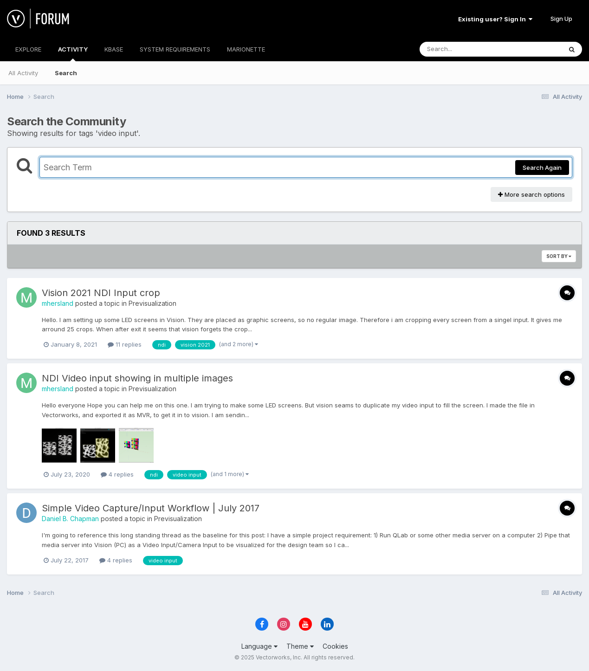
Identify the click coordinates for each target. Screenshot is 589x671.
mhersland (57, 303)
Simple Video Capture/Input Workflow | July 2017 (150, 508)
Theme (300, 646)
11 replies (125, 344)
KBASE (113, 49)
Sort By (558, 256)
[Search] (465, 49)
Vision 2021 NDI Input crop (101, 292)
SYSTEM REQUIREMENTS (175, 49)
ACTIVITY (73, 53)
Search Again (542, 167)
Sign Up (561, 18)
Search (66, 73)
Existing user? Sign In (495, 19)
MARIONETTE (246, 49)
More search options (531, 194)
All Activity (23, 73)
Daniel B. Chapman (70, 519)
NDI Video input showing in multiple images (137, 378)
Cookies (335, 646)
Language (259, 646)
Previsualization (152, 303)
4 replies (117, 474)
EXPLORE (28, 49)
